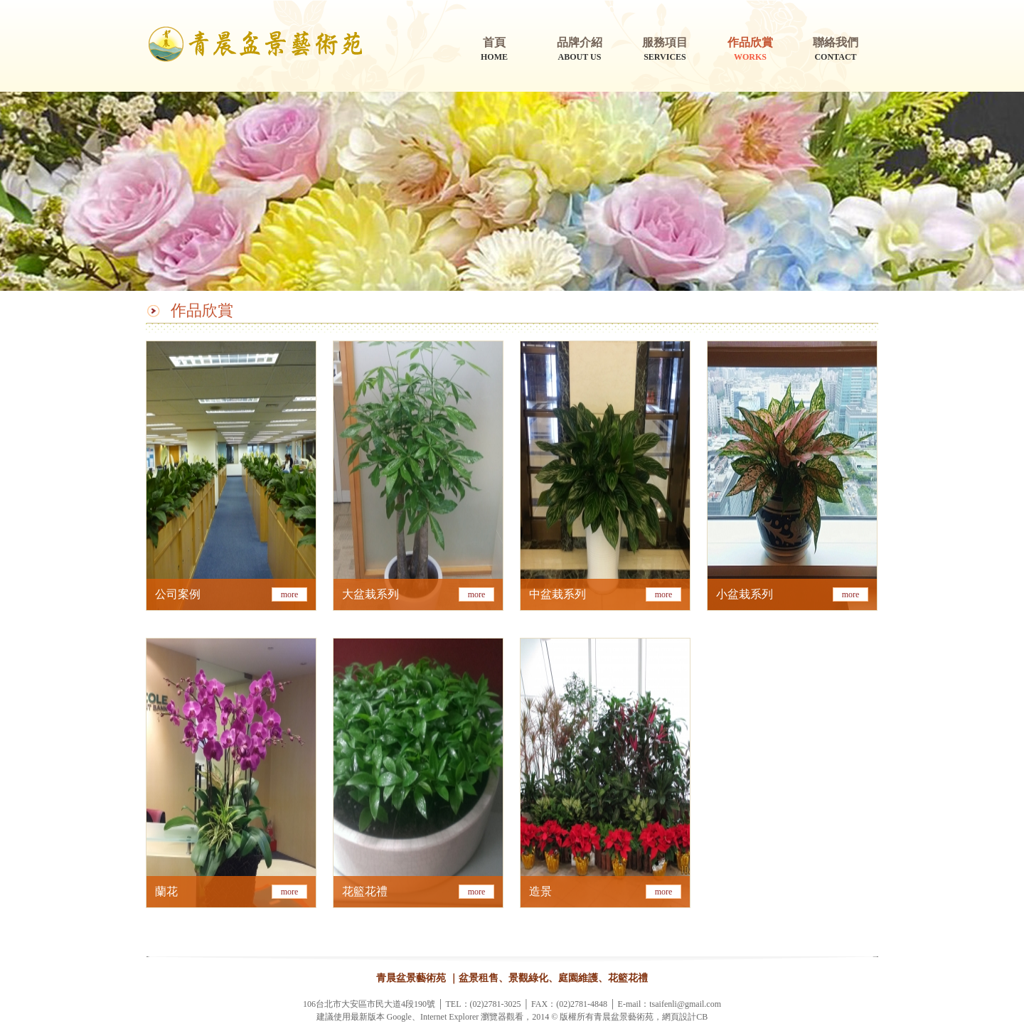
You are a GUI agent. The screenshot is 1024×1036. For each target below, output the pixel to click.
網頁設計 (679, 1017)
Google (399, 1017)
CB (702, 1017)
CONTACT (835, 49)
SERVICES (665, 49)
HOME (494, 49)
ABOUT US (579, 49)
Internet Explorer (449, 1017)
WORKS (750, 49)
